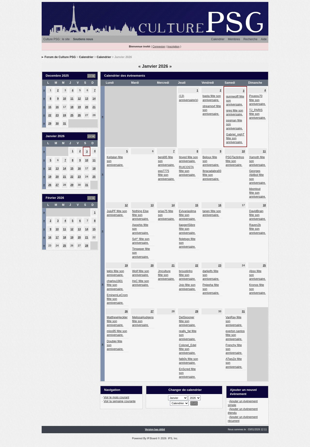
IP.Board (152, 438)
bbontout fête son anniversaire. (257, 192)
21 (94, 106)
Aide (264, 39)
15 (49, 106)
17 (57, 237)
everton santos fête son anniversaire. (235, 335)
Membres (234, 39)
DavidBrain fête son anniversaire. (257, 215)
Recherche (250, 39)
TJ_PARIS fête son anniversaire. (257, 113)
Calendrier (218, 39)
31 (64, 123)
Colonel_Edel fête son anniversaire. (187, 349)
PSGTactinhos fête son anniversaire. (235, 161)
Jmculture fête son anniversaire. (166, 275)
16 (57, 106)
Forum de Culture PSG (60, 57)
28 (86, 245)
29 (49, 123)
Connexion (158, 46)
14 (94, 98)
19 (79, 106)
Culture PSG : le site (56, 39)
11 (71, 98)
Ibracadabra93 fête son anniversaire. (211, 174)
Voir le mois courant (116, 397)
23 (57, 115)
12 (79, 98)
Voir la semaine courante (120, 401)
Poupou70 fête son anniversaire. (257, 99)
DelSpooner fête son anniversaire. (187, 321)
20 (86, 106)
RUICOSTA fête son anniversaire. (187, 171)
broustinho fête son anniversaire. (187, 275)
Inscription (173, 46)
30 (57, 123)
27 (57, 184)
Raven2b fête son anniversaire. (257, 228)
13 (86, 98)
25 (71, 115)
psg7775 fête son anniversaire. (166, 174)
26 (79, 115)
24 (64, 115)
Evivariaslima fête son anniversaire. (187, 215)
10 (64, 98)
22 (49, 115)
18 (71, 106)
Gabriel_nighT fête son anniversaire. (235, 138)
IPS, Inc (172, 438)
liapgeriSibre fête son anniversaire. (187, 228)
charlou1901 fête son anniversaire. (115, 285)
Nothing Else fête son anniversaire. (140, 215)
